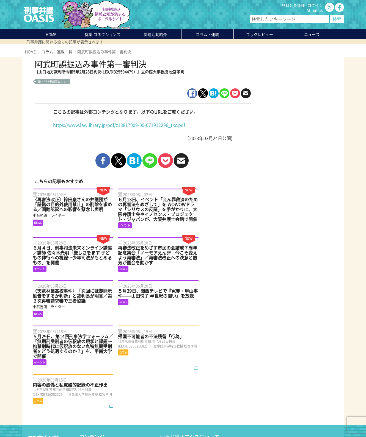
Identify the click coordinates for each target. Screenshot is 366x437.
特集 (103, 34)
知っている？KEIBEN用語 (101, 395)
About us (315, 10)
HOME (51, 34)
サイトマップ (92, 419)
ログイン (315, 5)
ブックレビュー (259, 34)
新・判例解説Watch (52, 81)
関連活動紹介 (155, 34)
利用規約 (72, 419)
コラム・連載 (91, 380)
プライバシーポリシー (44, 419)
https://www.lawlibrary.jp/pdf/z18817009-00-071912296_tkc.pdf (119, 125)
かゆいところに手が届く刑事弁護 (108, 405)
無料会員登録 (293, 5)
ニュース (87, 390)
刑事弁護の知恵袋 (94, 400)
